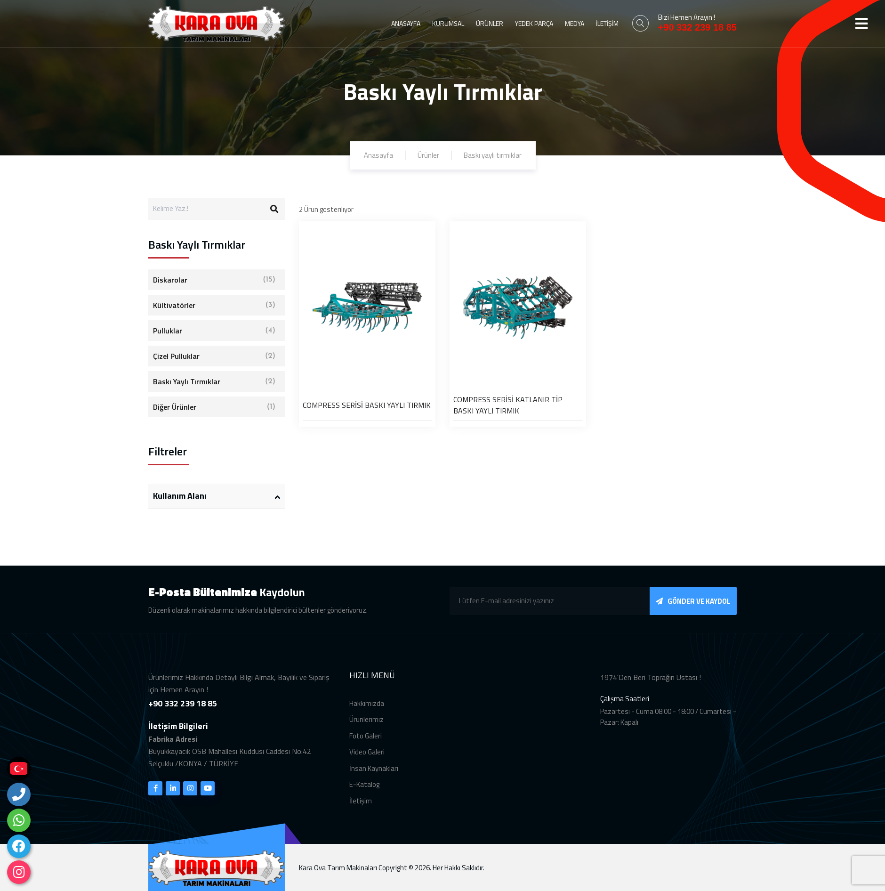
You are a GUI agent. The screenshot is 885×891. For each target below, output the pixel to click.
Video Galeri (367, 760)
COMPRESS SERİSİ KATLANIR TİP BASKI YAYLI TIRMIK (508, 405)
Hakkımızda (366, 712)
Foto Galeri (365, 744)
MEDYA (574, 23)
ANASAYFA (405, 23)
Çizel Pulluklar (214, 356)
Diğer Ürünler (214, 407)
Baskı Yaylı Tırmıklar (214, 381)
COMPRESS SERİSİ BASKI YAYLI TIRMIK (367, 405)
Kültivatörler (214, 305)
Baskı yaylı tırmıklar (493, 155)
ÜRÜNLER (489, 23)
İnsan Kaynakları (373, 777)
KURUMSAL (448, 23)
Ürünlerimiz (366, 728)
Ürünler (428, 155)
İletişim (360, 809)
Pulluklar (214, 330)
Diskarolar (214, 279)
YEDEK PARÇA (534, 23)
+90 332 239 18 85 (697, 27)
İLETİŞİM (607, 23)
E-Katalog (364, 793)
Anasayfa (378, 155)
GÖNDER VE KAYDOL (693, 610)
